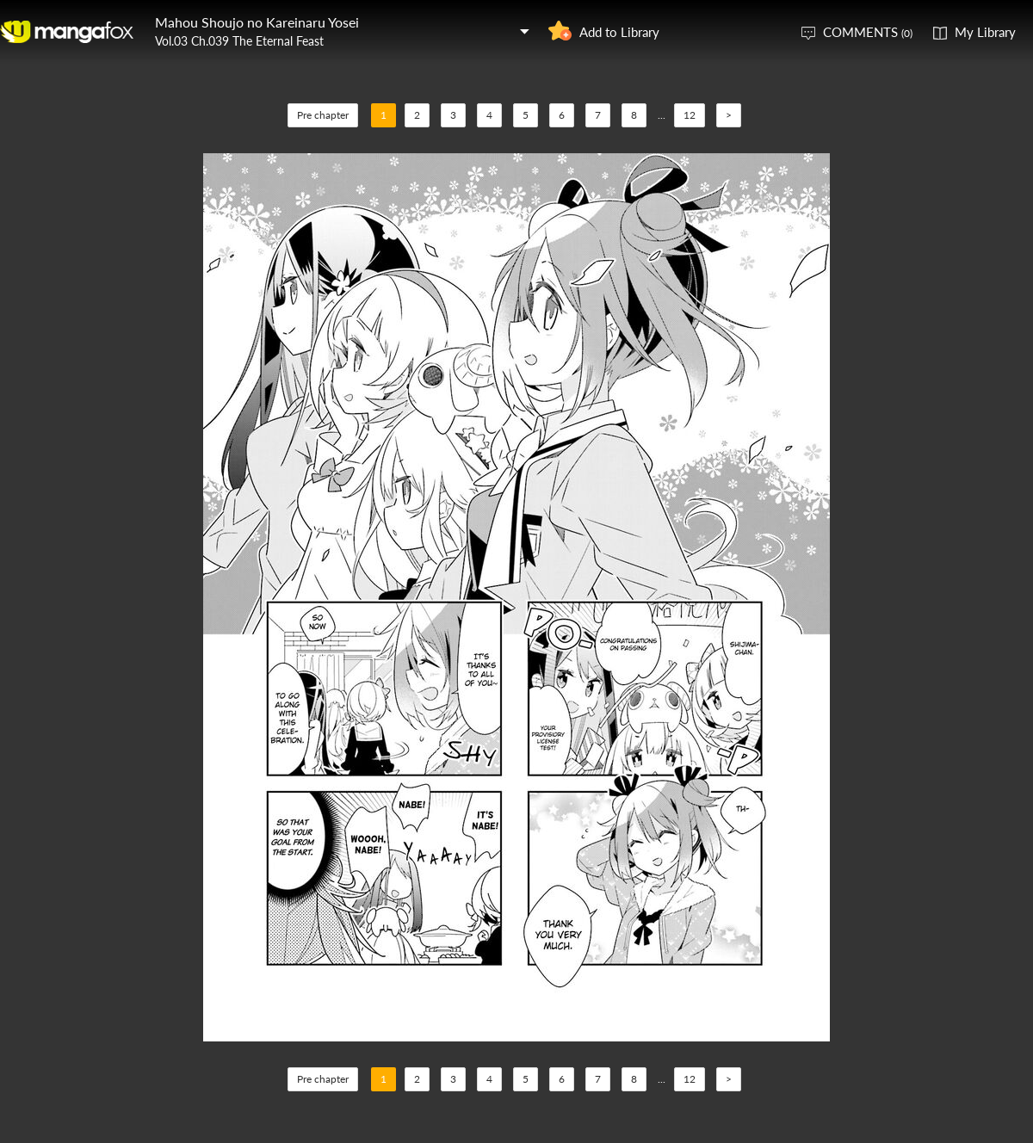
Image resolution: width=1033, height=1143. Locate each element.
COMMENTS (867, 32)
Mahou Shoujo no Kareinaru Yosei (257, 22)
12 (690, 114)
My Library (985, 32)
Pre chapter (323, 114)
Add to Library (619, 32)
